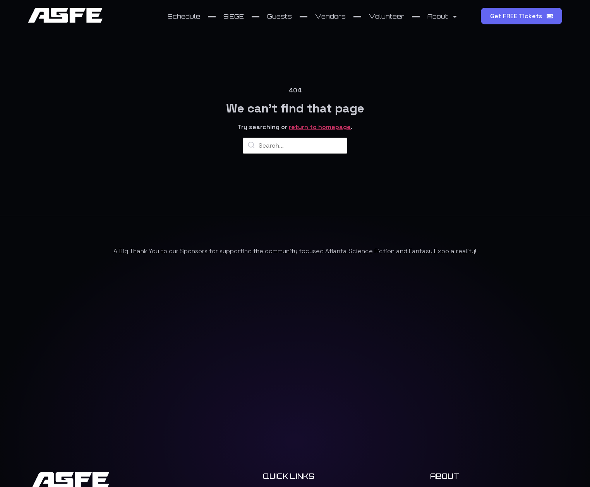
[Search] (251, 146)
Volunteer (386, 16)
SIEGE (233, 16)
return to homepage (320, 127)
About (442, 17)
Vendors (330, 16)
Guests (279, 16)
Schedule (184, 16)
